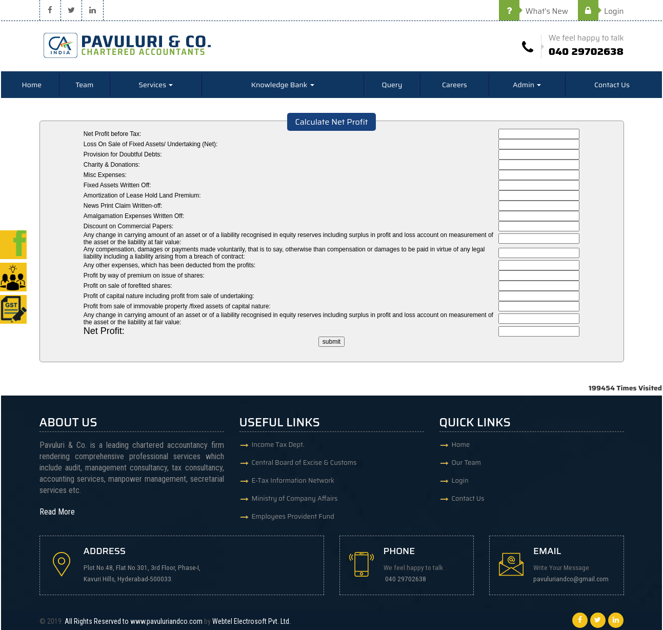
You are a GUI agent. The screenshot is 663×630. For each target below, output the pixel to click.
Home (32, 84)
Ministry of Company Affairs (295, 498)
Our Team (466, 462)
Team (84, 84)
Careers (454, 84)
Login (601, 11)
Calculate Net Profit (331, 121)
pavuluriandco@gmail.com (571, 579)
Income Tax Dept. (278, 444)
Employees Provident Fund (293, 516)
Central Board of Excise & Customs (304, 462)
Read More (57, 512)
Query (392, 84)
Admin (527, 84)
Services (155, 84)
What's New (533, 11)
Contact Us (612, 84)
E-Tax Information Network (293, 480)
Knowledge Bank (282, 84)
